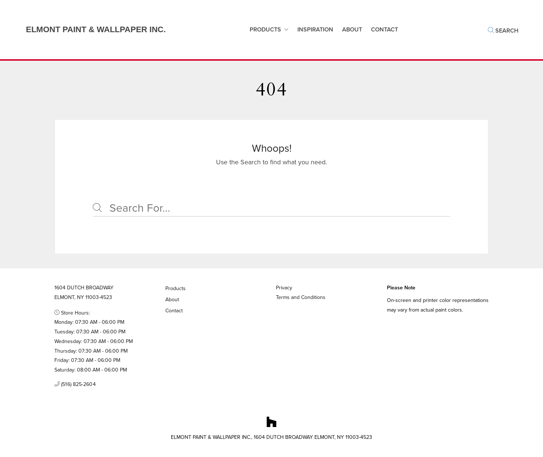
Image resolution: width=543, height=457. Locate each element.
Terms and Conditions (301, 297)
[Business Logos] (88, 29)
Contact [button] (384, 29)
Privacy (284, 288)
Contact (174, 311)
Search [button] (503, 30)
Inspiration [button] (315, 29)
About (352, 29)
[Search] (271, 208)
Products (265, 29)
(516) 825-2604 (75, 384)
